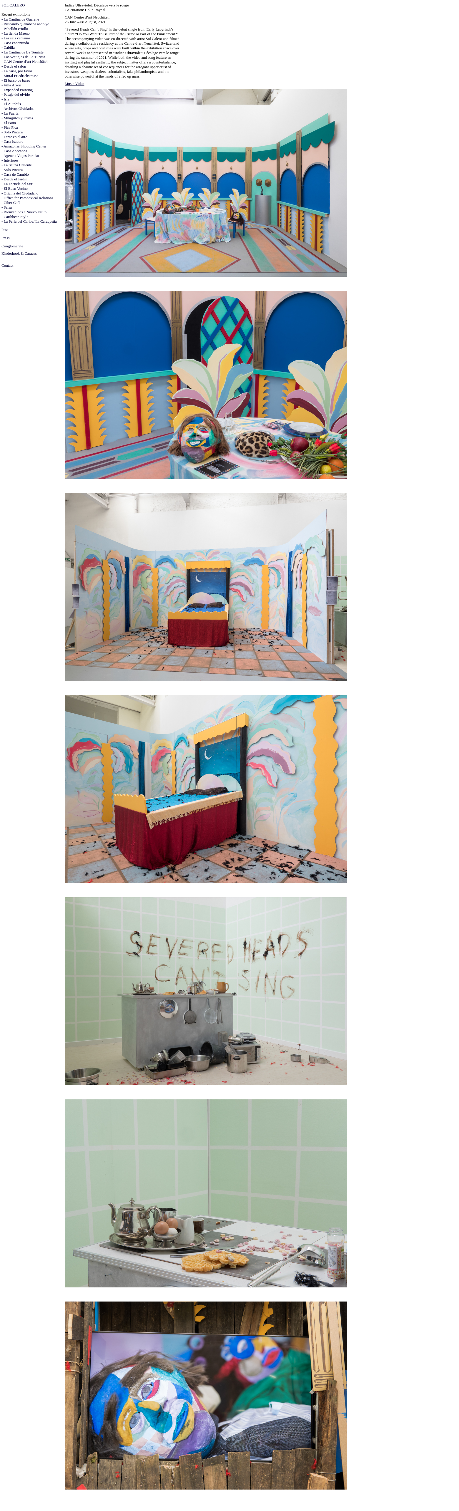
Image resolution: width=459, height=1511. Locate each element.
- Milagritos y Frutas (17, 118)
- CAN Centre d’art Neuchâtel (24, 61)
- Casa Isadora (12, 141)
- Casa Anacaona (14, 151)
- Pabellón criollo (14, 28)
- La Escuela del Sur (16, 184)
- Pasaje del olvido (15, 94)
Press (5, 238)
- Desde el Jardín (14, 179)
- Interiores (9, 160)
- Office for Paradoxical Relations (27, 198)
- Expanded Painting (17, 90)
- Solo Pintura (12, 132)
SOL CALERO (13, 5)
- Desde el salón (13, 66)
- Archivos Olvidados (17, 108)
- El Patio (8, 122)
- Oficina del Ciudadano (19, 193)
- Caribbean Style (14, 216)
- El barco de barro (15, 80)
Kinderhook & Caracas (19, 253)
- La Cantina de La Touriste (22, 52)
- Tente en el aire (14, 137)
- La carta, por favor (16, 71)
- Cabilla (8, 47)
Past (4, 229)
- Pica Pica (9, 127)
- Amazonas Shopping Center (23, 146)
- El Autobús (11, 104)
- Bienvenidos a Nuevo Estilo (23, 212)
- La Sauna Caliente (16, 165)
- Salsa (6, 207)
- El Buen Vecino (14, 188)
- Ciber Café (10, 202)
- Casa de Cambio (15, 174)
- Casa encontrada (15, 43)
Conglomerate (12, 246)
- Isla (5, 99)
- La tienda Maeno (15, 33)
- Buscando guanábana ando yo (25, 24)
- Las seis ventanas (15, 38)
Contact (7, 265)
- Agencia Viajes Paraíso (20, 155)
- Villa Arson (11, 85)
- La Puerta (10, 113)
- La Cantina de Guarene (20, 19)
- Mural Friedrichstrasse (19, 75)
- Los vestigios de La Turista (23, 57)
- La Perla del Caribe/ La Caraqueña (29, 221)
